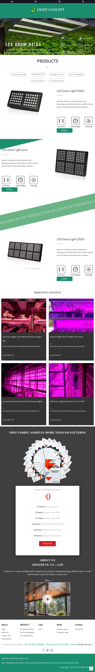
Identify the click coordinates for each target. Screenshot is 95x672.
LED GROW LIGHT (38, 74)
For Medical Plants (57, 81)
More (47, 580)
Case (40, 629)
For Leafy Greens (37, 81)
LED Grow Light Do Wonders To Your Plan (67, 401)
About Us (5, 632)
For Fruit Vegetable (77, 74)
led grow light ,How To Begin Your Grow (66, 336)
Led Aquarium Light (18, 74)
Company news (62, 632)
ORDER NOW (47, 543)
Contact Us (79, 629)
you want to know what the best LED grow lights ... (23, 401)
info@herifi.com (84, 644)
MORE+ (64, 130)
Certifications (6, 639)
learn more (7, 355)
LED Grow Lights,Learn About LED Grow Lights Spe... (22, 338)
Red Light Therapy (57, 74)
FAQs (3, 629)
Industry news (62, 629)
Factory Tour (6, 636)
